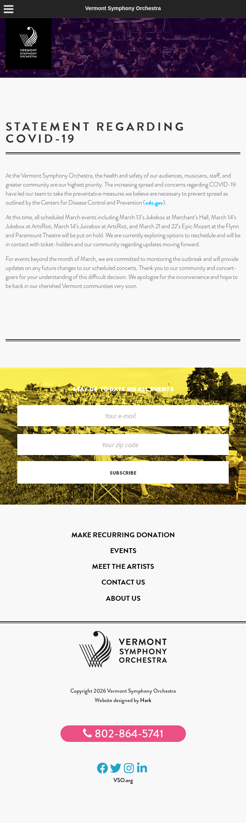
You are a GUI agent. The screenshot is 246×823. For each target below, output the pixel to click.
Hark (145, 700)
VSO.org (123, 780)
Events (123, 550)
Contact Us (123, 582)
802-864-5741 (123, 733)
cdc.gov (154, 202)
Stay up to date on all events (123, 388)
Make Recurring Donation (123, 534)
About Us (123, 598)
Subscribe (123, 472)
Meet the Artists (123, 566)
